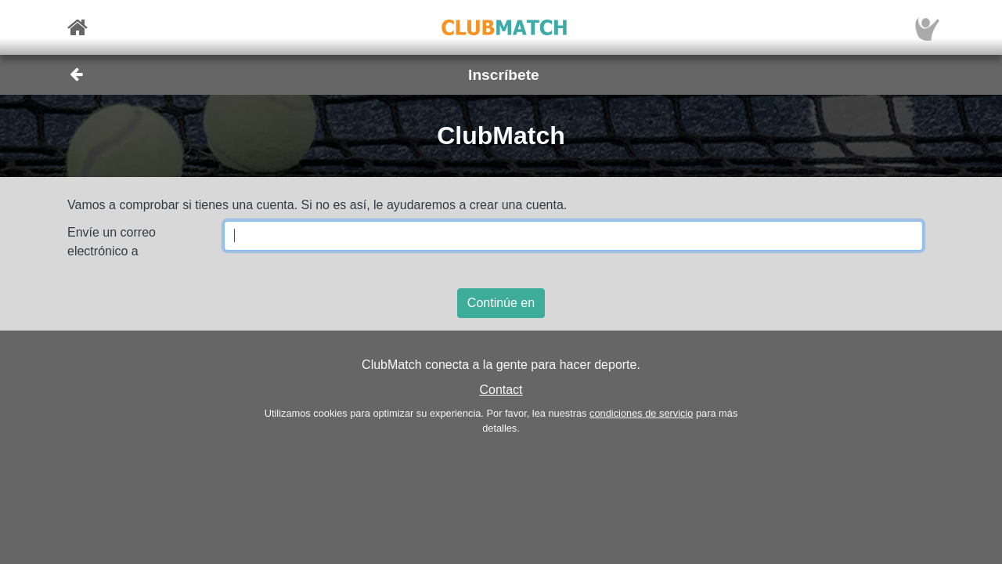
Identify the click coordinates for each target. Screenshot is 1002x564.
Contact (500, 389)
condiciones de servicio (641, 413)
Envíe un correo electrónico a (111, 242)
